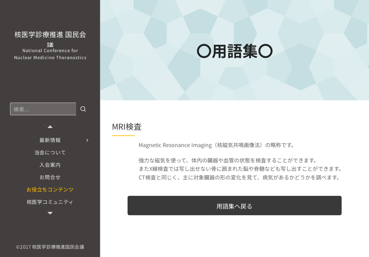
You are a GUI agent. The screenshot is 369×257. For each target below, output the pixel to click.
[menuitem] (50, 140)
